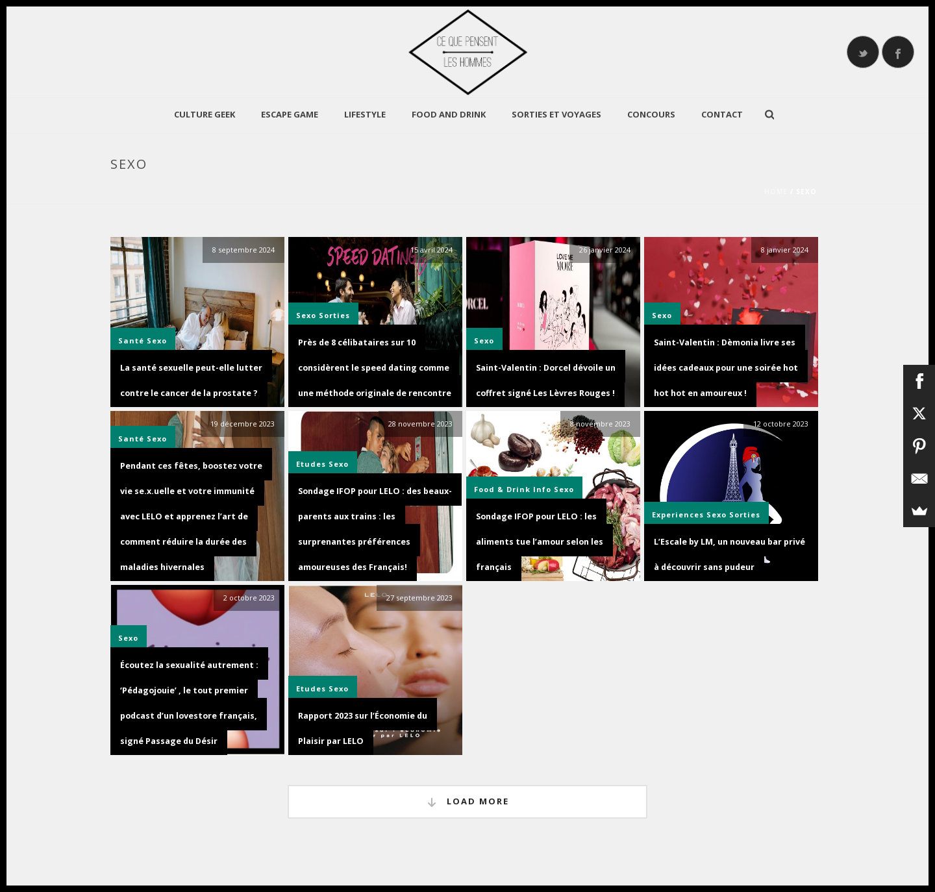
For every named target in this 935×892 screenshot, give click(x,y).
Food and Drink (449, 114)
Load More (467, 801)
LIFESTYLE (365, 114)
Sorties (334, 315)
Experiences (678, 514)
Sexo (157, 340)
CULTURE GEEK (204, 114)
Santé (131, 340)
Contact (722, 114)
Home (776, 191)
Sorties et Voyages (556, 114)
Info (542, 489)
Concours (651, 114)
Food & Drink (502, 489)
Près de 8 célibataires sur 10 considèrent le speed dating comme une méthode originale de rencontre (374, 368)
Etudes (311, 464)
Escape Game (289, 114)
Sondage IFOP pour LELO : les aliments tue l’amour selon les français (539, 542)
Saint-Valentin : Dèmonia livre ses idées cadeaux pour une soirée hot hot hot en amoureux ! (726, 368)
